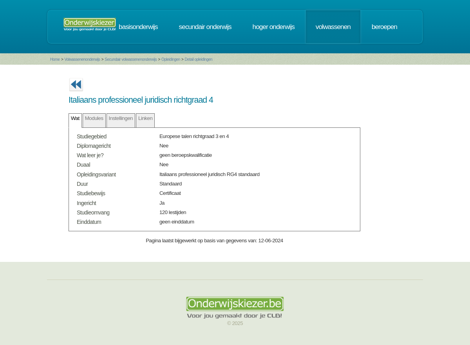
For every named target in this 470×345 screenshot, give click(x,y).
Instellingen (121, 118)
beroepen (384, 27)
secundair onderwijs (205, 27)
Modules (94, 118)
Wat (75, 118)
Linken (145, 118)
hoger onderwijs (274, 27)
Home (55, 59)
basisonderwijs (138, 27)
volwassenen (333, 27)
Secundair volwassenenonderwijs (131, 59)
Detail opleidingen (199, 59)
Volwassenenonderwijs (82, 59)
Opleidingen (170, 59)
